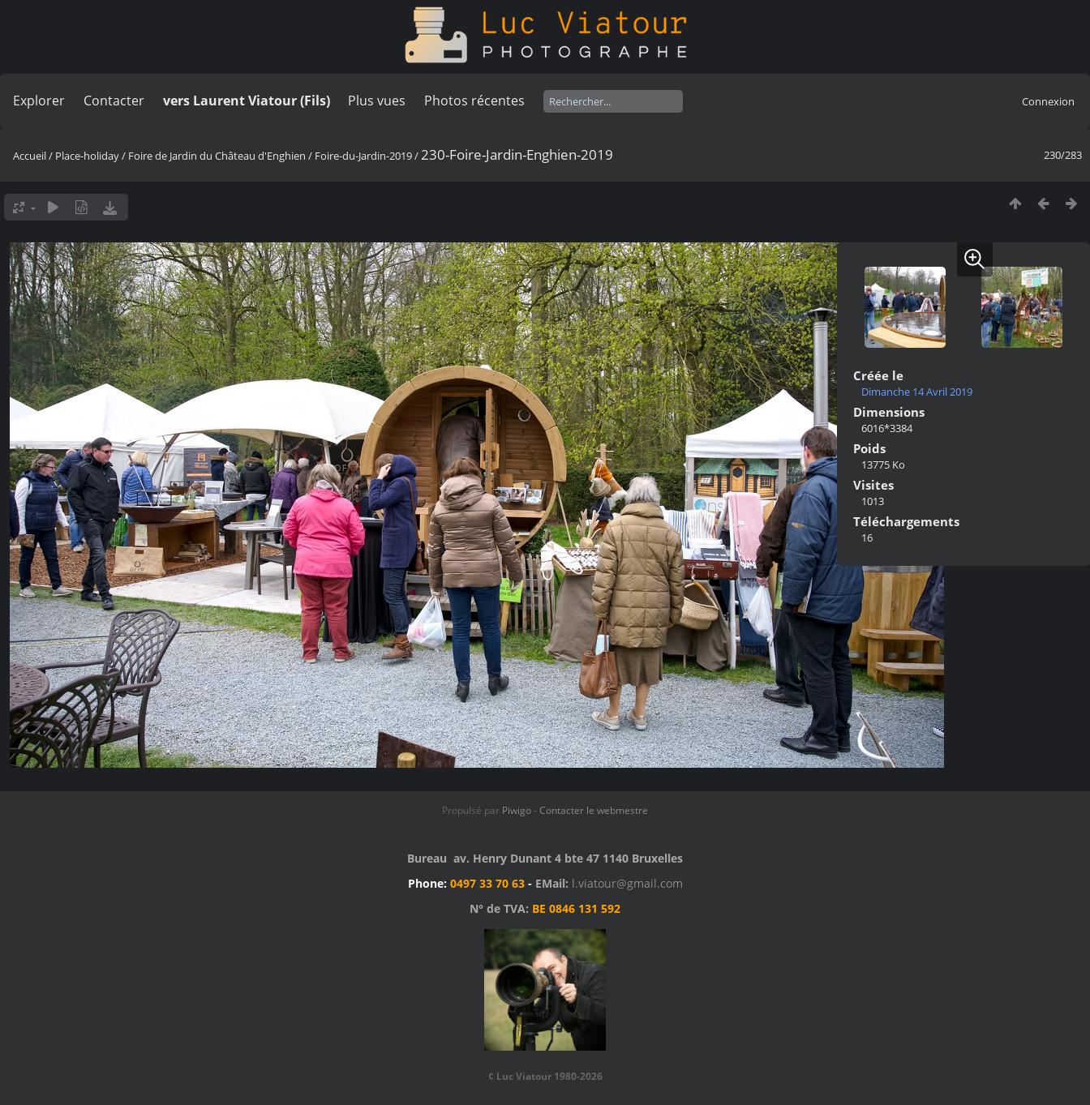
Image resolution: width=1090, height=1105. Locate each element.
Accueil (29, 155)
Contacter (114, 100)
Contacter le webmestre (593, 810)
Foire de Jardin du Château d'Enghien (217, 155)
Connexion (1048, 101)
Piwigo (516, 810)
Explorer (39, 100)
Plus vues (377, 100)
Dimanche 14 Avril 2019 (916, 391)
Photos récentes (474, 100)
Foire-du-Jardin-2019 (363, 155)
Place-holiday (87, 155)
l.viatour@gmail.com (627, 883)
